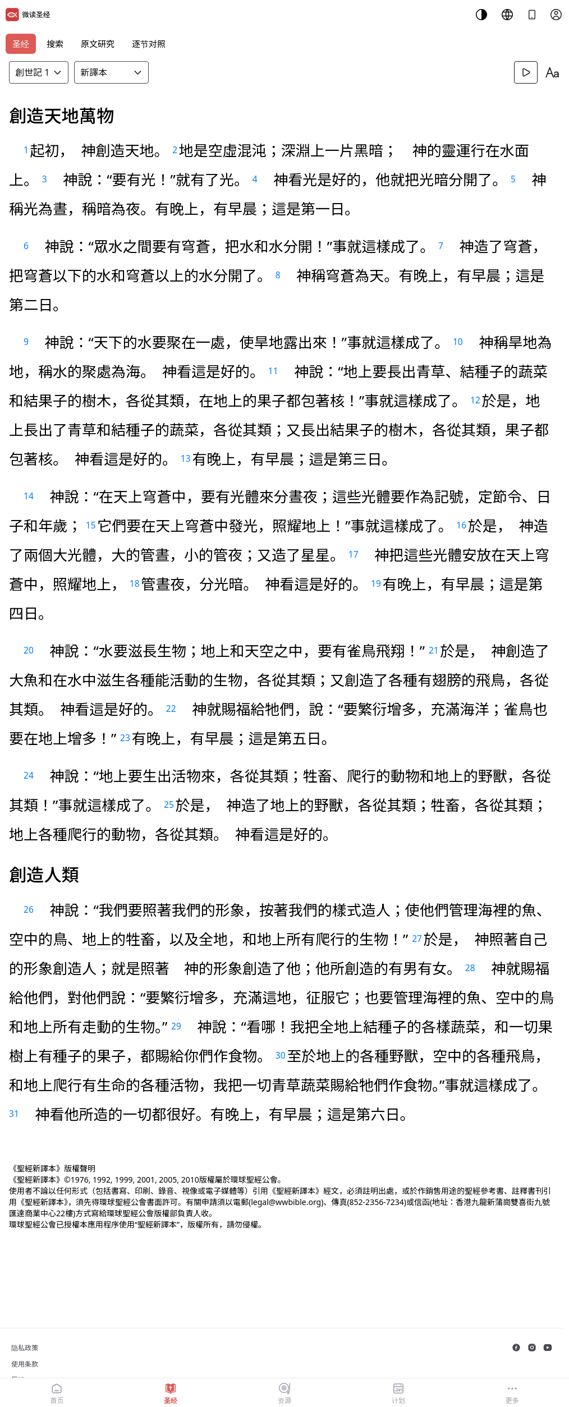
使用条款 (24, 1364)
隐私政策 (24, 1348)
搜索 (55, 43)
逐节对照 (149, 43)
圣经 (20, 43)
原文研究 (97, 43)
